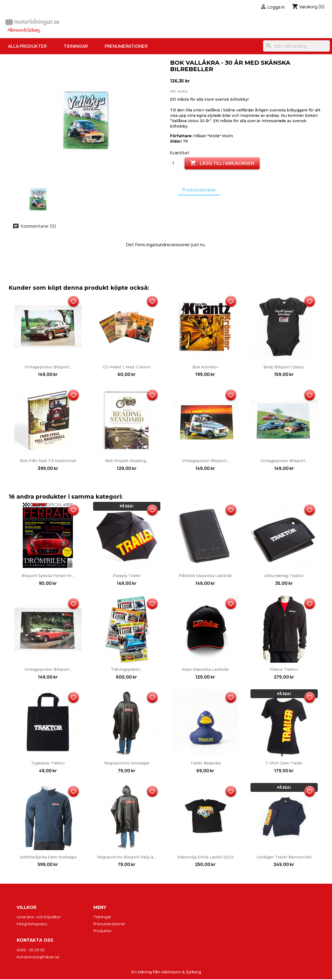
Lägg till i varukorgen (222, 163)
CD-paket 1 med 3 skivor (127, 367)
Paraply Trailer (127, 575)
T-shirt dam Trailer (284, 763)
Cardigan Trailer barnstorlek (284, 857)
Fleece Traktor (284, 669)
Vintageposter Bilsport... (48, 367)
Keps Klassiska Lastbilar (205, 669)
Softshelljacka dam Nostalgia (48, 857)
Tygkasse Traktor (48, 763)
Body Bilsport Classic (284, 367)
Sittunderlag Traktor (284, 575)
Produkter (102, 930)
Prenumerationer (126, 46)
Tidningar (75, 46)
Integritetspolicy (32, 923)
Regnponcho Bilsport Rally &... (126, 857)
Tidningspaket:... (127, 669)
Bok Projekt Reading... (126, 460)
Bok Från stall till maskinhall (48, 460)
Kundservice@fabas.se (38, 956)
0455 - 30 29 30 (31, 949)
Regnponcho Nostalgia (126, 763)
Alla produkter (27, 46)
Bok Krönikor (205, 367)
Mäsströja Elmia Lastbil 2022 (205, 857)
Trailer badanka (205, 763)
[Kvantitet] (176, 163)
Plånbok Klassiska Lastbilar (205, 575)
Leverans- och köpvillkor (39, 916)
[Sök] (296, 46)
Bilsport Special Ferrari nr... (48, 575)
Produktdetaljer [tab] (199, 190)
